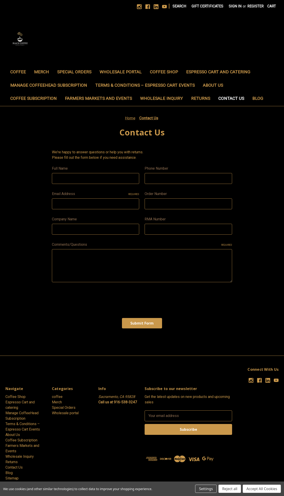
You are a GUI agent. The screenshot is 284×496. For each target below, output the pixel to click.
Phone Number (156, 168)
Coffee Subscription (33, 98)
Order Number (156, 194)
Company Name (64, 219)
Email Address (95, 194)
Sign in (235, 6)
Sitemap (12, 478)
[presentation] (86, 298)
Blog (257, 98)
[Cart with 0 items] (272, 6)
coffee (18, 72)
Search (179, 6)
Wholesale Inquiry (161, 98)
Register (255, 6)
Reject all (229, 488)
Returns (200, 98)
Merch (41, 72)
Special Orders (74, 72)
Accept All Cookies (261, 488)
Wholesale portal (121, 72)
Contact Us (231, 98)
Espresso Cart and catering (218, 72)
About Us (213, 85)
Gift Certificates (207, 6)
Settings (206, 488)
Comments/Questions (142, 244)
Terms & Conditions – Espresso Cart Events (145, 85)
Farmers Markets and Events (98, 98)
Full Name (60, 168)
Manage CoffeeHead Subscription (48, 85)
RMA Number (155, 219)
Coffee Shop (164, 72)
